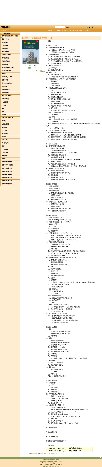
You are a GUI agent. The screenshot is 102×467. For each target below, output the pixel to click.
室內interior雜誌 (6, 70)
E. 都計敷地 (5, 133)
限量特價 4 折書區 (7, 177)
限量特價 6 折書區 (7, 171)
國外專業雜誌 (5, 99)
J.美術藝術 (5, 155)
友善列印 (54, 454)
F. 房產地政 (5, 140)
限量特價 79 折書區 (7, 165)
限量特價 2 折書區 (7, 184)
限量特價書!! (5, 80)
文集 (3, 108)
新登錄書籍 (5, 48)
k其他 (3, 158)
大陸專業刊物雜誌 (7, 95)
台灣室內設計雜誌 (7, 83)
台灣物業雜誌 (5, 92)
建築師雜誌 (5, 64)
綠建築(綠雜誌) (6, 89)
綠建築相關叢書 (6, 55)
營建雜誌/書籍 (6, 61)
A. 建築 (4, 105)
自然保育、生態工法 (7, 118)
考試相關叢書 (5, 51)
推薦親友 (34, 454)
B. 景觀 (4, 114)
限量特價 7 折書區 (7, 168)
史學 (3, 111)
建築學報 (4, 86)
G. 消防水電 (5, 143)
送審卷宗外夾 (5, 39)
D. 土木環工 (5, 130)
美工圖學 (4, 127)
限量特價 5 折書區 (7, 174)
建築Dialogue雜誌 (7, 77)
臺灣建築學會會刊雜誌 (8, 67)
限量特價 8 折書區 (7, 162)
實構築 (4, 73)
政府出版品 (5, 42)
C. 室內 (4, 121)
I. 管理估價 (5, 152)
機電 (3, 146)
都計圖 (4, 136)
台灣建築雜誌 (5, 58)
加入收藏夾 (44, 454)
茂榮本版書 (5, 45)
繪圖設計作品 (5, 124)
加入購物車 (41, 71)
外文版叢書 (5, 102)
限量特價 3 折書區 (7, 180)
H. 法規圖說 (5, 149)
